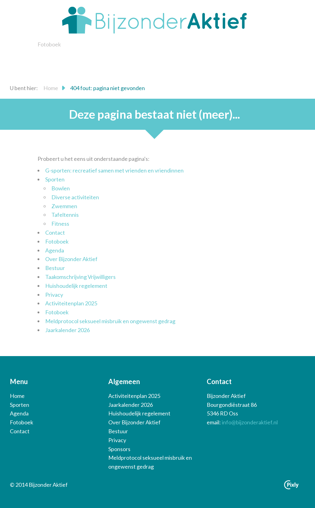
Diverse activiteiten (75, 197)
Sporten (55, 179)
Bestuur (55, 267)
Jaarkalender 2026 (67, 330)
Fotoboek (49, 44)
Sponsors (119, 449)
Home (50, 88)
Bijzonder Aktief (154, 20)
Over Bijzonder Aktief (71, 259)
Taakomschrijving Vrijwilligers (80, 276)
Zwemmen (64, 206)
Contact (55, 232)
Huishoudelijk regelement (76, 285)
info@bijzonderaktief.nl (250, 422)
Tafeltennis (65, 214)
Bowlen (60, 188)
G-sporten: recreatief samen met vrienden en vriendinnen (114, 170)
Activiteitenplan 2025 (71, 303)
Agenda (54, 250)
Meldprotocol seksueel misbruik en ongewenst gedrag (110, 321)
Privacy (54, 294)
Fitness (60, 223)
